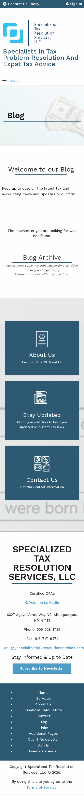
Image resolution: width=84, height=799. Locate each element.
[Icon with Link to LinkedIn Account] (49, 602)
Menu (15, 81)
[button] (4, 81)
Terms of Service (41, 787)
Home (43, 692)
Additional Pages (43, 733)
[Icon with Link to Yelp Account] (31, 602)
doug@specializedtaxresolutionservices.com (44, 648)
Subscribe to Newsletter (42, 668)
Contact (43, 716)
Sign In (74, 4)
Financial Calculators (43, 710)
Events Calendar (43, 751)
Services (43, 698)
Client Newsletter (43, 739)
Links (43, 728)
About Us (43, 704)
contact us (32, 274)
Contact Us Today (21, 3)
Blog (43, 722)
